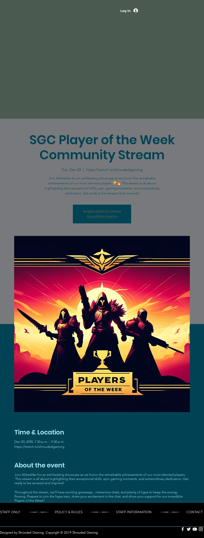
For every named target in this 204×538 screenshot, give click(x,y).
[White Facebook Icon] (182, 529)
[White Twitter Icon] (188, 529)
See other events (102, 216)
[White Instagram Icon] (200, 529)
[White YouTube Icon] (194, 529)
